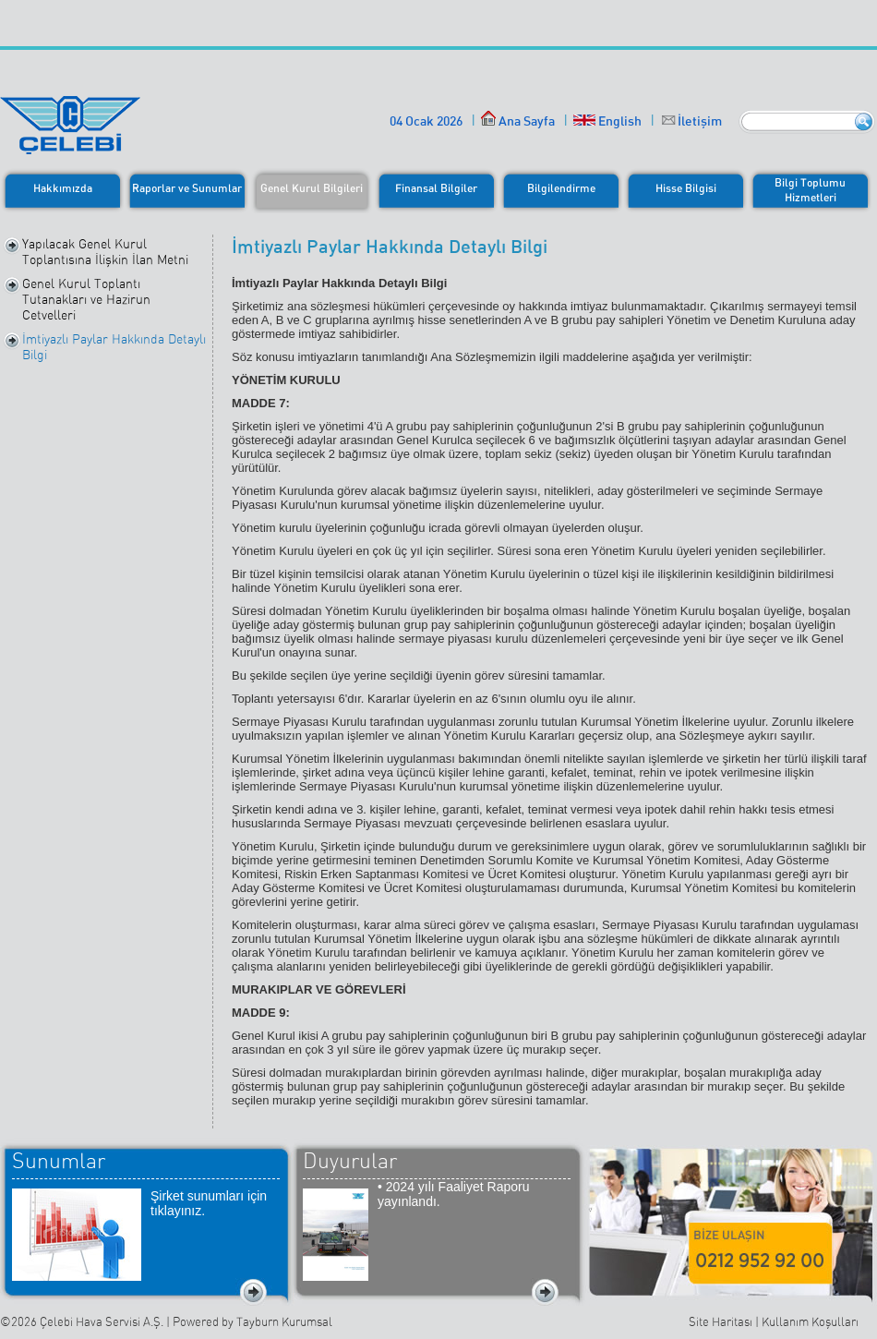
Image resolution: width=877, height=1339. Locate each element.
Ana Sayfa (518, 120)
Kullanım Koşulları (810, 1322)
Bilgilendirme (561, 188)
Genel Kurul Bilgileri (311, 188)
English (607, 120)
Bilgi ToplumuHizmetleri (810, 189)
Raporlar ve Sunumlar (187, 188)
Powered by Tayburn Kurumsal (252, 1322)
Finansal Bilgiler (436, 188)
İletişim (700, 120)
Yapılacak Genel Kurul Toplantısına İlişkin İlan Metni (105, 251)
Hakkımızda (62, 188)
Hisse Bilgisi (685, 188)
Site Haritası (720, 1322)
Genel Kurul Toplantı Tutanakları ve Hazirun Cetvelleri (86, 299)
